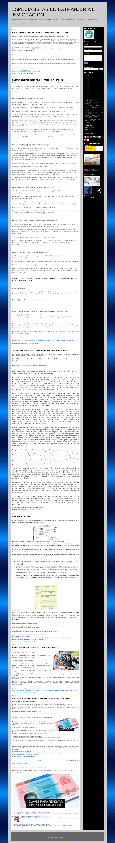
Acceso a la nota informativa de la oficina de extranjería (25, 744)
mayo (86, 94)
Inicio (39, 760)
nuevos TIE (58, 48)
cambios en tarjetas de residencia (23, 48)
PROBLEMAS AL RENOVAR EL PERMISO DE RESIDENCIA (29, 768)
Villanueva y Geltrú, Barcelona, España (26, 50)
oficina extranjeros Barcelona (57, 752)
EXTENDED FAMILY (27, 690)
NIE (66, 637)
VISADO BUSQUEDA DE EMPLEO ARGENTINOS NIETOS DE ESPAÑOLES (40, 350)
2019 (87, 91)
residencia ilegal (16, 754)
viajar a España (16, 639)
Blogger (65, 837)
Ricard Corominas (91, 129)
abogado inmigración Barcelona (23, 637)
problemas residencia (70, 752)
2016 (87, 85)
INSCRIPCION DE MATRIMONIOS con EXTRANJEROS (93, 120)
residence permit (69, 690)
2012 (87, 77)
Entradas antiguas (73, 760)
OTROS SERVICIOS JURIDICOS (93, 107)
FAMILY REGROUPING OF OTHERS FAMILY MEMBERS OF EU (35, 648)
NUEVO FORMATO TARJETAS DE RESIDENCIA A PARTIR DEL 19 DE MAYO (40, 32)
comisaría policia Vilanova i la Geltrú (47, 637)
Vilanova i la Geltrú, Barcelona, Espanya (26, 641)
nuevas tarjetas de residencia (49, 48)
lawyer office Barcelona (41, 690)
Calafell (28, 752)
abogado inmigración (21, 752)
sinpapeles (22, 754)
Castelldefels (19, 690)
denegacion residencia (35, 752)
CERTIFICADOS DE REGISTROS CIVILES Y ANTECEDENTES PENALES (93, 116)
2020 (87, 93)
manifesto (19, 156)
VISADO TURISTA (34, 639)
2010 (87, 75)
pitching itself (23, 237)
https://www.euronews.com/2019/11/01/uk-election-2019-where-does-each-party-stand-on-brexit (46, 340)
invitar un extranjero (60, 637)
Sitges (75, 690)
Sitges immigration (72, 637)
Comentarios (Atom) (23, 763)
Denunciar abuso (89, 133)
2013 (87, 79)
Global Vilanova (90, 127)
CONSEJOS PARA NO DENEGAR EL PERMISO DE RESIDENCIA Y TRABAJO (41, 699)
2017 (87, 87)
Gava (34, 690)
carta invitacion (34, 637)
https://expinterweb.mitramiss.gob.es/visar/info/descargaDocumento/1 (30, 365)
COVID (17, 71)
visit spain (41, 639)
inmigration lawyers (45, 752)
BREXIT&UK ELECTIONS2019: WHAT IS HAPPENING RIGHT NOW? (37, 80)
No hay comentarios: (35, 47)
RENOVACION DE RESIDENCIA (93, 105)
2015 (87, 83)
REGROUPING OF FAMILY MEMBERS (56, 690)
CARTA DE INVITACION (21, 516)
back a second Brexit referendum (36, 300)
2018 (87, 89)
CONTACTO (88, 122)
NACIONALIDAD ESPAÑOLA (92, 99)
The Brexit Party (17, 256)
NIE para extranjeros (37, 48)
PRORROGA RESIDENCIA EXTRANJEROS (30, 71)
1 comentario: (35, 343)
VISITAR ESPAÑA (89, 100)
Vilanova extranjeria (24, 639)
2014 (87, 81)
